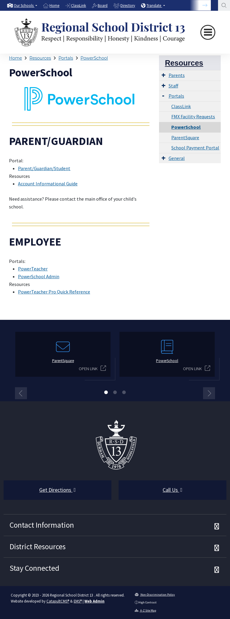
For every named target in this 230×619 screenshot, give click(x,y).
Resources (40, 58)
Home (54, 5)
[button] (25, 5)
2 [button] (115, 392)
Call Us (172, 489)
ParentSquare (185, 137)
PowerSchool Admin (38, 276)
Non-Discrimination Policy (155, 595)
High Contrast (147, 602)
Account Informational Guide (48, 184)
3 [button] (124, 392)
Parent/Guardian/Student (44, 168)
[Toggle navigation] (207, 32)
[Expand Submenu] (163, 75)
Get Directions (57, 489)
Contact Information (42, 525)
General (177, 158)
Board (103, 5)
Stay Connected (34, 568)
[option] (22, 5)
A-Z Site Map (145, 610)
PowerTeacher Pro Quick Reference (54, 292)
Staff (173, 86)
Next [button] (209, 393)
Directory (127, 5)
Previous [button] (21, 393)
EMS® (78, 601)
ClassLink (78, 5)
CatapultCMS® (57, 601)
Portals (65, 58)
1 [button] (106, 392)
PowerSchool (94, 58)
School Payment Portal (195, 148)
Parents (177, 75)
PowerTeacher (33, 269)
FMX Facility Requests (193, 116)
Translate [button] (154, 5)
